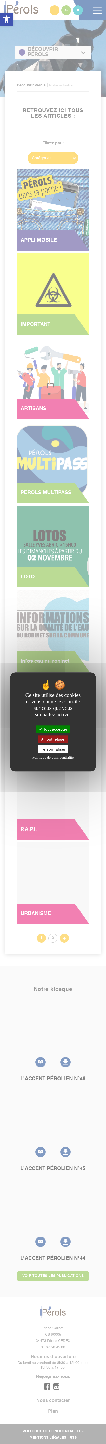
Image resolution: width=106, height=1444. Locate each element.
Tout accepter (53, 729)
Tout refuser (53, 739)
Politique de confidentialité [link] (53, 758)
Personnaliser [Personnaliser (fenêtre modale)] (53, 749)
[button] (6, 19)
